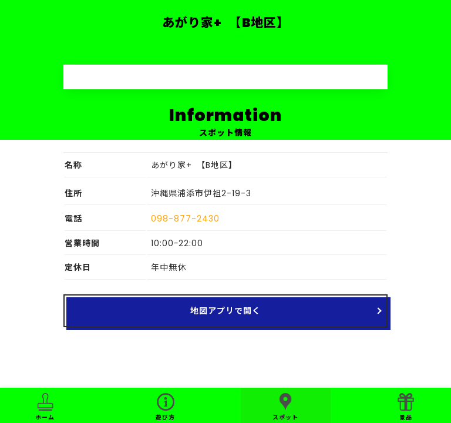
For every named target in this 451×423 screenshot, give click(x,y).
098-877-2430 (185, 218)
